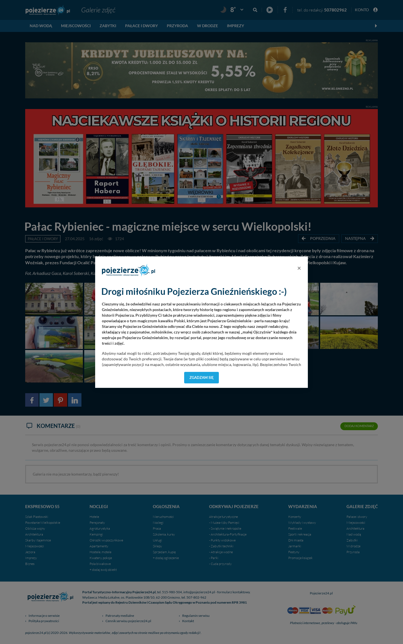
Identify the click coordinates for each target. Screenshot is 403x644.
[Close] (299, 268)
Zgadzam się (201, 377)
